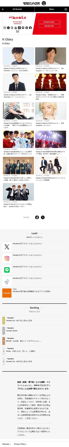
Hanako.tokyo (51, 22)
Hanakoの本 (52, 26)
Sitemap (5, 444)
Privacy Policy (19, 444)
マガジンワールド (34, 3)
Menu (58, 9)
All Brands (12, 9)
